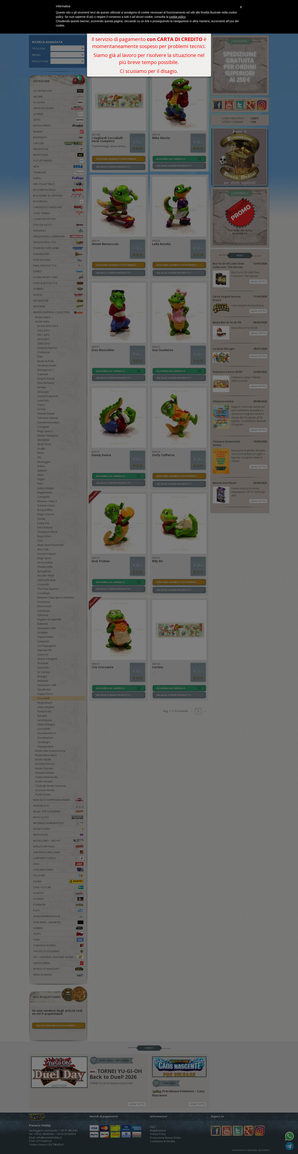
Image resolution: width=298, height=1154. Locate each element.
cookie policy (177, 16)
